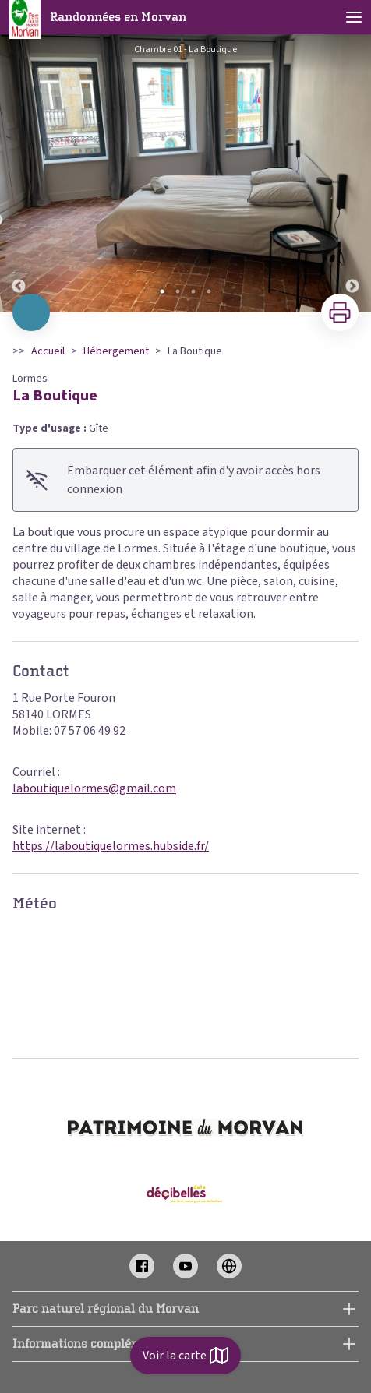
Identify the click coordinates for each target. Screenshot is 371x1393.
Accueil (48, 351)
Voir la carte (185, 1355)
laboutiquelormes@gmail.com (94, 788)
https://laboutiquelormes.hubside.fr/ (110, 846)
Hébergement (116, 351)
